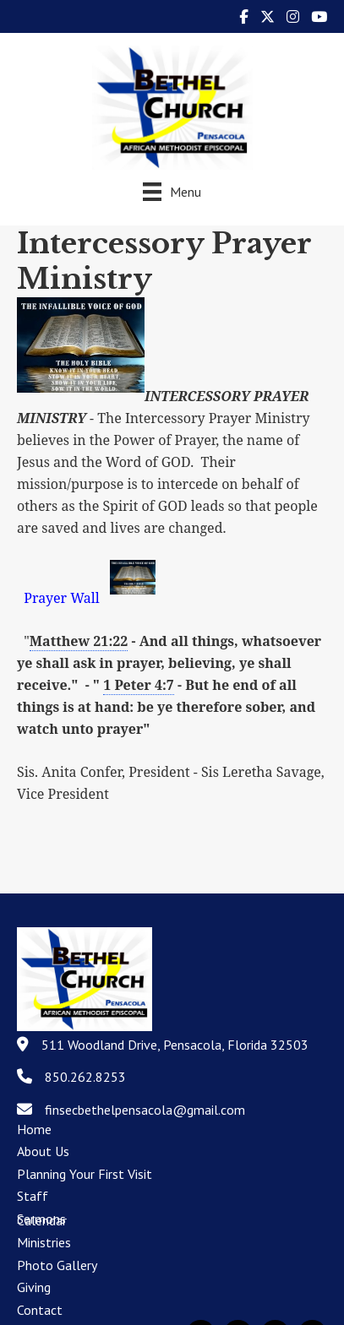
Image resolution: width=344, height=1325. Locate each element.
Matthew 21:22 (79, 641)
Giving (34, 1287)
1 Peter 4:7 (138, 685)
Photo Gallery (57, 1265)
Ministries (44, 1242)
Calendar (42, 1220)
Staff (32, 1195)
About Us (43, 1151)
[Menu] (172, 191)
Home (34, 1129)
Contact (40, 1309)
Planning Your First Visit (84, 1173)
